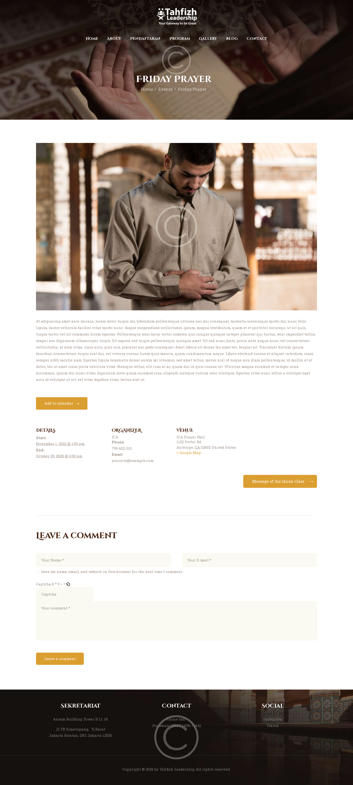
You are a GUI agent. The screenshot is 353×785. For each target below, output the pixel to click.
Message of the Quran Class (278, 481)
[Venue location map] (282, 446)
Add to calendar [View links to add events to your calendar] (58, 403)
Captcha (43, 584)
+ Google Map (188, 452)
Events (165, 89)
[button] (68, 584)
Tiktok (273, 725)
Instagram (272, 719)
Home (147, 89)
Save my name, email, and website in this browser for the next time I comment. (112, 571)
